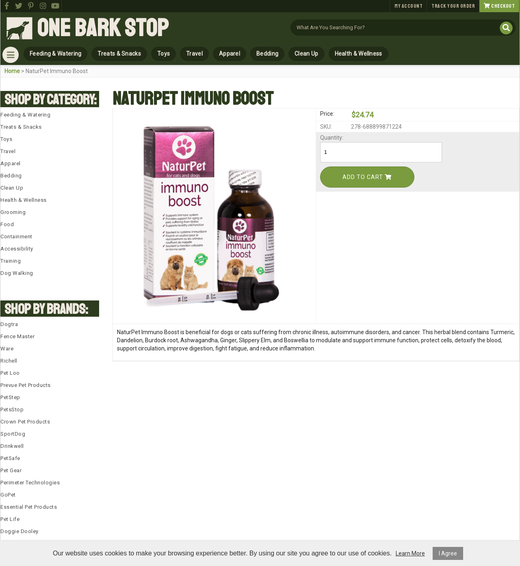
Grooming (13, 212)
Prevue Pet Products (25, 385)
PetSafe (10, 458)
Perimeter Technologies (30, 483)
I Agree (448, 553)
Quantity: (331, 137)
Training (10, 261)
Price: (327, 113)
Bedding (267, 53)
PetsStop (12, 409)
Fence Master (17, 336)
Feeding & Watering (55, 53)
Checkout (499, 6)
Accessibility (16, 249)
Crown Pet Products (25, 422)
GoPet (8, 495)
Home (12, 71)
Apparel (229, 53)
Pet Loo (10, 373)
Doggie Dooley (19, 531)
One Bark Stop (103, 28)
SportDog (12, 434)
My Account (408, 6)
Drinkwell (12, 446)
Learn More (410, 553)
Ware (6, 349)
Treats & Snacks (119, 53)
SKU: (326, 126)
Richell (8, 361)
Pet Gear (11, 470)
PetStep (10, 397)
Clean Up (306, 53)
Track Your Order (453, 6)
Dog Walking (16, 273)
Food (7, 224)
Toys (163, 53)
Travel (194, 53)
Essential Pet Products (28, 507)
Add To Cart (367, 177)
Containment (16, 236)
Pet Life (10, 519)
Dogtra (9, 324)
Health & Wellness (358, 53)
